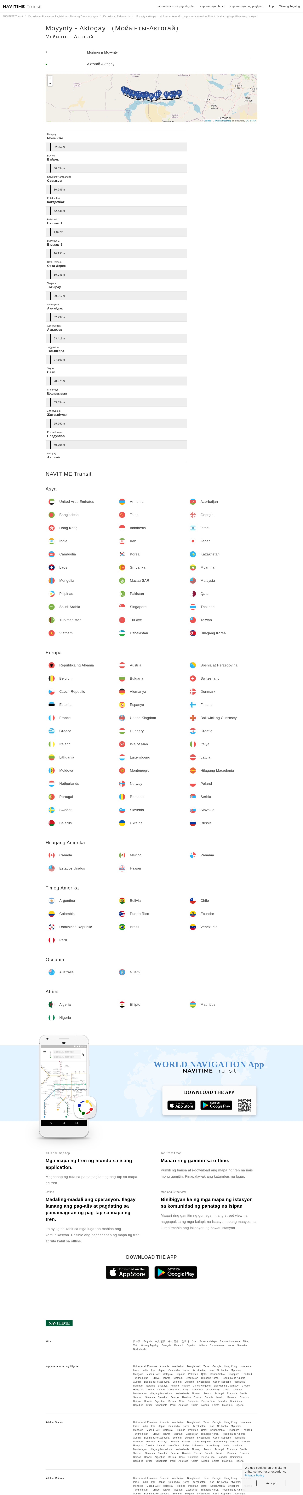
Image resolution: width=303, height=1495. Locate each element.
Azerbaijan (178, 1366)
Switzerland (203, 1382)
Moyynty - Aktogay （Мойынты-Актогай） (114, 28)
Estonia (150, 1385)
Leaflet (207, 121)
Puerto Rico (207, 1401)
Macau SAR (153, 1374)
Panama (232, 1397)
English (148, 1341)
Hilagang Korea (210, 1378)
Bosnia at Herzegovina (156, 1382)
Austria (137, 1382)
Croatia (150, 1389)
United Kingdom (202, 1385)
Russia (198, 1397)
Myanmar (236, 1370)
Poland (207, 1393)
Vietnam (178, 1378)
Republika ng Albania (233, 1378)
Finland (175, 1385)
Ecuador (222, 1401)
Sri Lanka (222, 1370)
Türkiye (155, 1378)
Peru (172, 1405)
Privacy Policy (254, 1475)
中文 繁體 (160, 1341)
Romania (232, 1393)
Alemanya (239, 1382)
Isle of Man (174, 1389)
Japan (161, 1370)
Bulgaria (189, 1382)
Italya (186, 1389)
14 (172, 93)
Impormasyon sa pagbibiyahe (176, 6)
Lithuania (197, 1389)
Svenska (242, 1345)
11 (156, 95)
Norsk (231, 1345)
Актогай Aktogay (101, 64)
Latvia (226, 1389)
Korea (186, 1370)
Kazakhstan (199, 1370)
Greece (246, 1385)
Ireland (161, 1389)
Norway (196, 1393)
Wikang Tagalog (149, 1345)
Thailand (247, 1374)
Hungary (138, 1389)
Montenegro (139, 1393)
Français (166, 1345)
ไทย (194, 1341)
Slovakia (162, 1397)
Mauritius (227, 1405)
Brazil (149, 1405)
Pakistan (193, 1374)
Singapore (233, 1374)
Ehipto (215, 1405)
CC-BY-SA (251, 121)
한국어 (185, 1341)
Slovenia (150, 1397)
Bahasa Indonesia (230, 1341)
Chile (182, 1401)
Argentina (160, 1401)
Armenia (164, 1366)
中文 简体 (173, 1341)
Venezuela (161, 1405)
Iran (153, 1370)
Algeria (205, 1405)
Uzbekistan (192, 1378)
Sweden (137, 1397)
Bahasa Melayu (208, 1341)
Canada (209, 1397)
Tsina (206, 1366)
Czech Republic (222, 1382)
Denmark (138, 1385)
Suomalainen (217, 1345)
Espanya (163, 1385)
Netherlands (182, 1393)
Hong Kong (230, 1366)
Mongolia (138, 1374)
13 (166, 94)
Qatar (204, 1374)
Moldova (237, 1389)
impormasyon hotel (212, 6)
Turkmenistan (140, 1378)
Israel (136, 1370)
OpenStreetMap (223, 121)
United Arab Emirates (145, 1366)
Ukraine (186, 1397)
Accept (271, 1483)
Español (191, 1345)
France (186, 1385)
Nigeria (240, 1405)
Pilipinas (180, 1374)
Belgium (177, 1382)
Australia (183, 1405)
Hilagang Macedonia (161, 1393)
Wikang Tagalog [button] (289, 6)
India (145, 1370)
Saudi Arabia (217, 1374)
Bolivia (172, 1401)
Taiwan (166, 1378)
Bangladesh (193, 1366)
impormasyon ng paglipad (246, 6)
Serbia (243, 1393)
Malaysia (168, 1374)
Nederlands (139, 1349)
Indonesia (245, 1366)
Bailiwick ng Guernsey (226, 1385)
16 (179, 92)
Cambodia (174, 1370)
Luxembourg (213, 1389)
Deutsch (179, 1345)
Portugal (219, 1393)
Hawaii (148, 1401)
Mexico (220, 1397)
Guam (195, 1405)
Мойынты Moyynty (102, 52)
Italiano (203, 1345)
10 (151, 95)
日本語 (136, 1341)
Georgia (216, 1366)
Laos (211, 1370)
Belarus (175, 1397)
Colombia (193, 1401)
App (271, 6)
